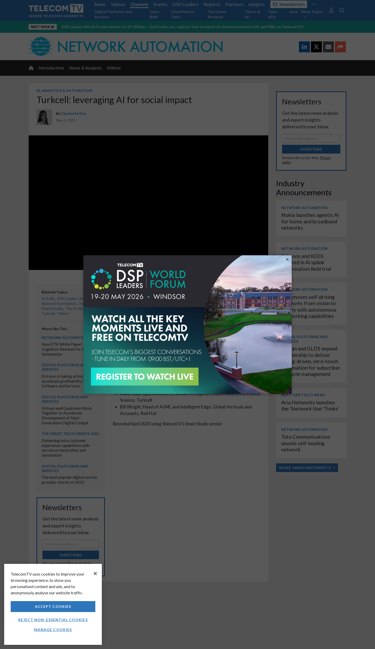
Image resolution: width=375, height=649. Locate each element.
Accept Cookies (53, 606)
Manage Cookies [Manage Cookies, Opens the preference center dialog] (53, 629)
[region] (53, 604)
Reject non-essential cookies (53, 620)
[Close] (95, 573)
